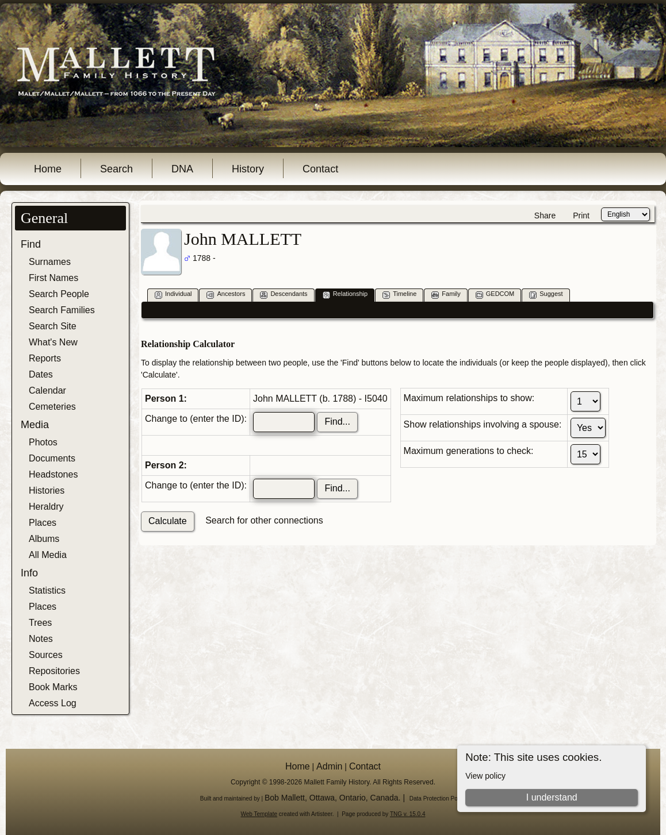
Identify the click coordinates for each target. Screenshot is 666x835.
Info (29, 573)
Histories (46, 490)
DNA (182, 169)
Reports (45, 358)
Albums (44, 539)
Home (48, 169)
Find (31, 244)
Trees (40, 623)
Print (581, 215)
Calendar (47, 390)
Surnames (50, 262)
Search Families (62, 310)
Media (35, 424)
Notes (41, 639)
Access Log (52, 703)
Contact (320, 169)
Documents (52, 458)
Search (116, 169)
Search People (59, 294)
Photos (43, 442)
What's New (53, 342)
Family (445, 294)
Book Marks (53, 687)
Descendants (283, 294)
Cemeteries (52, 406)
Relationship (345, 294)
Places (42, 523)
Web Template (259, 814)
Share (545, 215)
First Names (53, 278)
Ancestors (225, 294)
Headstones (53, 474)
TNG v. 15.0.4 (408, 814)
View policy (485, 775)
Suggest (545, 294)
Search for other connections (264, 520)
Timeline (399, 294)
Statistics (47, 590)
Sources (46, 655)
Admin (329, 766)
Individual (173, 294)
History (248, 169)
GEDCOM (495, 294)
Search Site (52, 326)
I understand (551, 797)
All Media (48, 555)
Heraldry (46, 506)
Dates (41, 374)
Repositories (54, 671)
